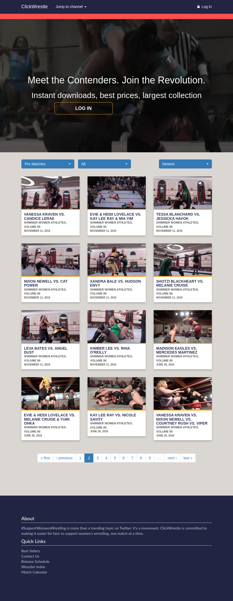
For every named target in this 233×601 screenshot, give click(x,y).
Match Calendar (34, 572)
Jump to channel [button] (71, 7)
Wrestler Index (33, 566)
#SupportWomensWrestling (43, 528)
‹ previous (64, 458)
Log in (83, 108)
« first (45, 458)
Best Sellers (30, 551)
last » (188, 458)
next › (172, 458)
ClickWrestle (34, 6)
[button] (47, 163)
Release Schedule (35, 561)
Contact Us (30, 556)
